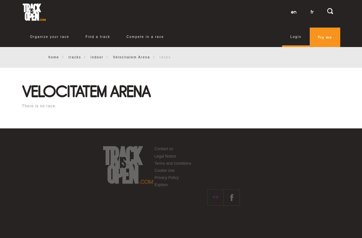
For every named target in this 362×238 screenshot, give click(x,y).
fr (312, 12)
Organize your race (49, 37)
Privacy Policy (167, 177)
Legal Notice (165, 156)
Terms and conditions (173, 163)
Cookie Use (165, 170)
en (293, 12)
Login (295, 37)
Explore (161, 185)
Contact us (164, 149)
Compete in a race (145, 37)
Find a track (97, 37)
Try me (325, 37)
